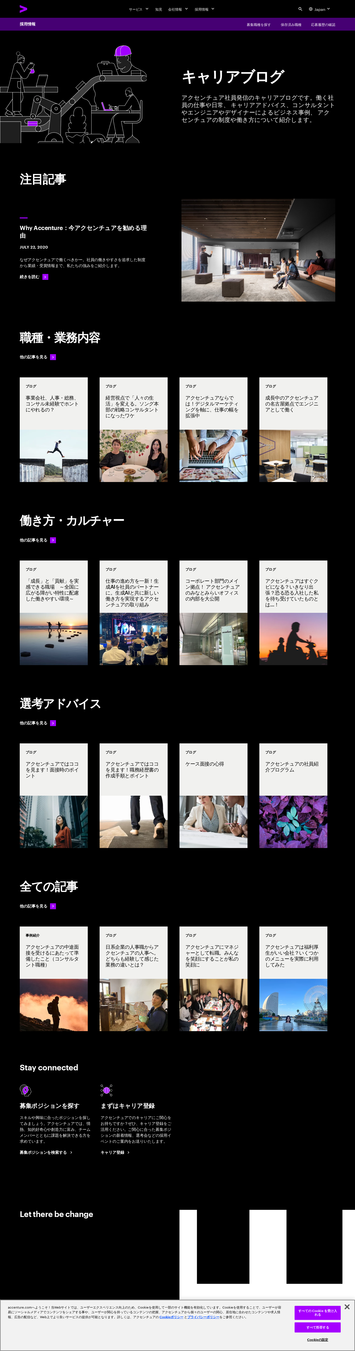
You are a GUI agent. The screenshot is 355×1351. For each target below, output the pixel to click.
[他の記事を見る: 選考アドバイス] (38, 723)
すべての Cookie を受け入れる (317, 1312)
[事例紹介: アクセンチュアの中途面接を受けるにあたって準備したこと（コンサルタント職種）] (54, 978)
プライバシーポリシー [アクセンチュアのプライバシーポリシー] (203, 1317)
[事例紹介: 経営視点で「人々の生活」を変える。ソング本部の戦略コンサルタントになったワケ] (134, 429)
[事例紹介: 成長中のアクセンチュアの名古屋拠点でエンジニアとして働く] (293, 429)
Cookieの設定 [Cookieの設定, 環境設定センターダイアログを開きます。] (317, 1339)
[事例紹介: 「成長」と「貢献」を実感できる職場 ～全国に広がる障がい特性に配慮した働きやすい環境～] (54, 612)
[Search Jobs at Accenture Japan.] (47, 1152)
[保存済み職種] (291, 24)
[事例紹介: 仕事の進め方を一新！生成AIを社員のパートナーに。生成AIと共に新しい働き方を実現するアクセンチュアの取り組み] (134, 612)
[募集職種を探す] (259, 24)
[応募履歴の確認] (323, 24)
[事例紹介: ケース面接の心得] (213, 795)
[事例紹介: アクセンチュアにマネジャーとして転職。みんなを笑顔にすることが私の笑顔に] (213, 978)
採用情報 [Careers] (28, 24)
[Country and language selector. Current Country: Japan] (320, 9)
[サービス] (139, 9)
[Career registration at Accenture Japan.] (116, 1152)
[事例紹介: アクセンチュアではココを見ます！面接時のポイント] (54, 795)
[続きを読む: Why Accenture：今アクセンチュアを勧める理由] (34, 277)
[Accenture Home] (35, 9)
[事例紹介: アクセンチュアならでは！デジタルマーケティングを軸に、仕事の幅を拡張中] (213, 429)
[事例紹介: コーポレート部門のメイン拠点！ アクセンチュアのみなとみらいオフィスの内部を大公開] (213, 612)
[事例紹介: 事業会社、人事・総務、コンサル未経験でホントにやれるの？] (54, 429)
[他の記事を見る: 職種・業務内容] (38, 357)
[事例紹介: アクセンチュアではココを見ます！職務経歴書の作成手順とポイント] (134, 795)
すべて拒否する (317, 1327)
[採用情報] (205, 9)
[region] (177, 1325)
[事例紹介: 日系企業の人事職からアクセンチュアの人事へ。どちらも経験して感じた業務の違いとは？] (134, 978)
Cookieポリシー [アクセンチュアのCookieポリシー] (171, 1317)
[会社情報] (178, 9)
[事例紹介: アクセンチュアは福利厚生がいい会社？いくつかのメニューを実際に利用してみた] (293, 978)
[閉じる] (347, 1306)
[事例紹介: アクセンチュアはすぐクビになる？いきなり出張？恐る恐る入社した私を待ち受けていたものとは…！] (293, 612)
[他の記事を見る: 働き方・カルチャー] (38, 540)
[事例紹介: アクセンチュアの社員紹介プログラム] (293, 795)
